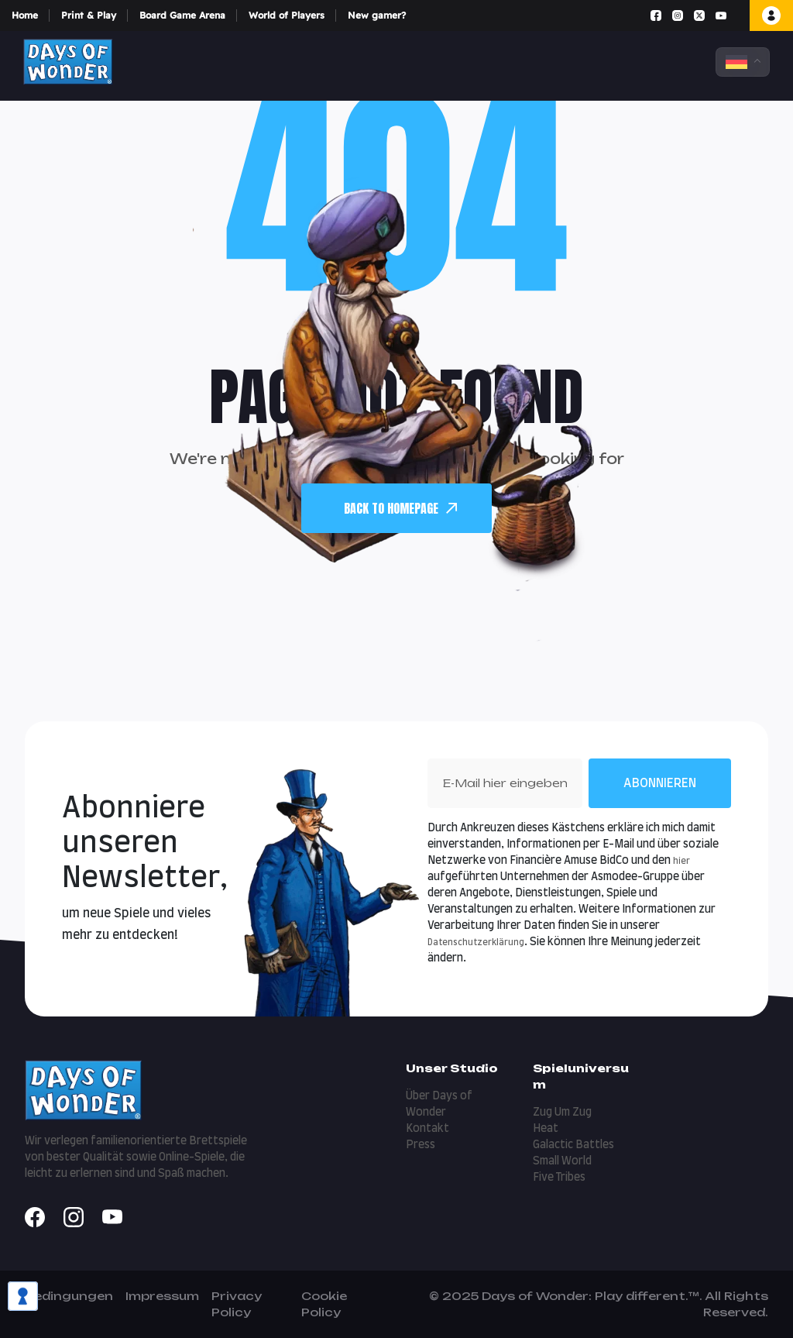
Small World (562, 1161)
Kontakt (427, 1128)
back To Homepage (400, 508)
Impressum (162, 1295)
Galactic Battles (573, 1145)
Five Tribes (559, 1177)
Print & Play (88, 15)
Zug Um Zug (562, 1112)
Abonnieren (659, 783)
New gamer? (377, 15)
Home (25, 15)
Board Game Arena (182, 15)
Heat (545, 1128)
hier (681, 861)
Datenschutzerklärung (475, 942)
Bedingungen (69, 1295)
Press (420, 1145)
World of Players (286, 15)
